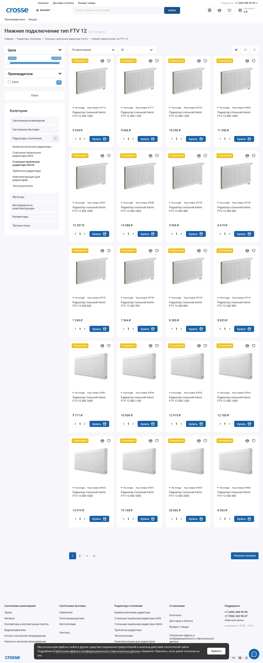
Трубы (8, 612)
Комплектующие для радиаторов (26, 178)
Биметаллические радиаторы (32, 146)
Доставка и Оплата (63, 3)
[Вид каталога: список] (245, 50)
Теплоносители (23, 185)
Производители (14, 19)
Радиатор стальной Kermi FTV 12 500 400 (233, 494)
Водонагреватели (15, 630)
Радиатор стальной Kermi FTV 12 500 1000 (89, 399)
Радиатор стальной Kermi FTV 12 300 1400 (233, 114)
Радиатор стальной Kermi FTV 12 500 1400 (233, 399)
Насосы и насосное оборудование (25, 641)
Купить (99, 139)
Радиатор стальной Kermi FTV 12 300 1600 (89, 209)
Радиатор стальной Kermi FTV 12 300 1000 (89, 114)
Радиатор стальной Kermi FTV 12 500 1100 (137, 399)
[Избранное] (229, 10)
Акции (33, 19)
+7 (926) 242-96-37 (236, 616)
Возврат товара (86, 3)
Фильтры (18, 197)
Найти (172, 10)
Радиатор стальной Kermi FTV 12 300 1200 (185, 114)
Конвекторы (20, 216)
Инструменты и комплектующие (23, 207)
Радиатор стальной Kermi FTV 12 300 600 (89, 304)
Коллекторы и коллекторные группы (26, 624)
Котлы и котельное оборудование (25, 635)
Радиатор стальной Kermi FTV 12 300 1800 (137, 209)
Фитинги (9, 618)
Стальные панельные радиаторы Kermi (26, 163)
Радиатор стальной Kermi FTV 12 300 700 (137, 304)
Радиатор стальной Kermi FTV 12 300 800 (185, 304)
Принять (216, 651)
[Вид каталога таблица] (254, 50)
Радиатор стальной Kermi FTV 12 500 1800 (137, 494)
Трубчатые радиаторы (27, 170)
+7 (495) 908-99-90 (239, 3)
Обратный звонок (234, 620)
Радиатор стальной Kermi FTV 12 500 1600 (89, 494)
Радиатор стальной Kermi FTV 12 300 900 (233, 304)
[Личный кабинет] (210, 10)
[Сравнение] (219, 10)
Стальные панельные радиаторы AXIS (27, 154)
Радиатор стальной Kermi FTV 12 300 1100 (137, 114)
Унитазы (64, 632)
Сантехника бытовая (26, 129)
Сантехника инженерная (29, 120)
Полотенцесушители (71, 618)
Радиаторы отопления (36, 138)
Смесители (66, 612)
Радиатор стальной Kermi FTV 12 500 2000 (185, 494)
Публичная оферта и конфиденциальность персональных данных (97, 651)
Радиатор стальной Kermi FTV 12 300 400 (185, 209)
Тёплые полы (21, 225)
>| (94, 555)
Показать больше (245, 555)
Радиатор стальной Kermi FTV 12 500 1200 (185, 399)
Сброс (34, 95)
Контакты (43, 3)
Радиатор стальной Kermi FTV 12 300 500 (233, 209)
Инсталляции (67, 624)
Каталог (43, 10)
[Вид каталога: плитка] (236, 50)
